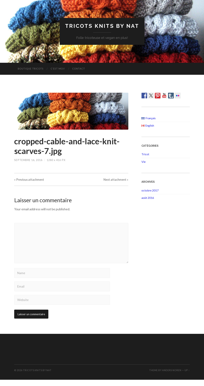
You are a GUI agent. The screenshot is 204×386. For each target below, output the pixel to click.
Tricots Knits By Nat (102, 26)
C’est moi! (58, 69)
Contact (78, 69)
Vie (143, 162)
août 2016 (147, 198)
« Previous (29, 180)
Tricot (145, 154)
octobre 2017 (150, 190)
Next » (115, 180)
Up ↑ (187, 376)
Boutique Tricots (30, 69)
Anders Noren (171, 376)
